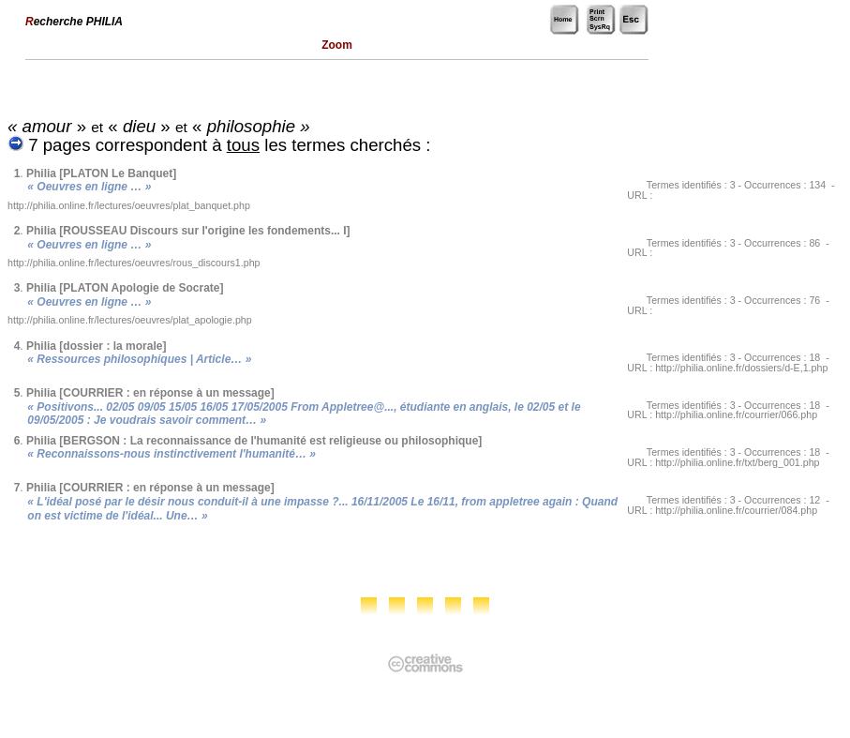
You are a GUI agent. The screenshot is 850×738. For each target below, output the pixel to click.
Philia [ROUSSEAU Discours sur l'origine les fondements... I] (188, 230)
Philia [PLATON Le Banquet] (101, 173)
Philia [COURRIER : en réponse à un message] (150, 392)
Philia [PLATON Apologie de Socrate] (124, 287)
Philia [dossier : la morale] (96, 346)
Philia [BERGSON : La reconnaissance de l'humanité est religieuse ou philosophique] (254, 440)
